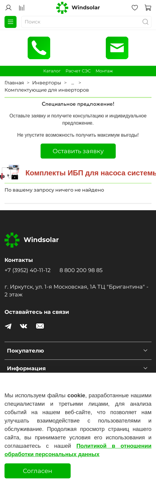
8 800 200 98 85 (81, 270)
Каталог (52, 71)
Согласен (37, 470)
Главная (14, 83)
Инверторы (46, 83)
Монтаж (104, 71)
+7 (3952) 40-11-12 (27, 270)
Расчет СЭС (78, 71)
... (72, 83)
